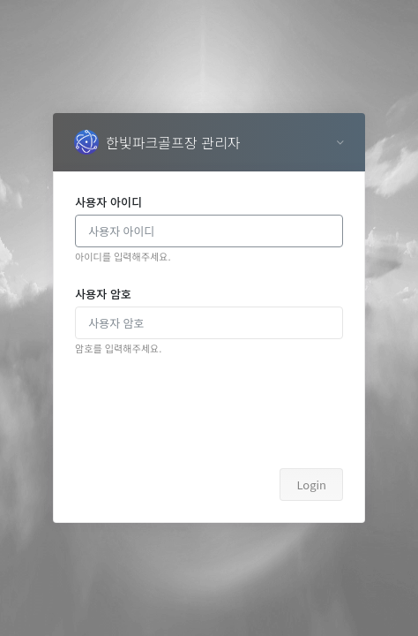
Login (311, 484)
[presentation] (209, 412)
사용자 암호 (103, 293)
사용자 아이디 (108, 201)
